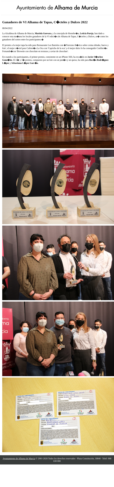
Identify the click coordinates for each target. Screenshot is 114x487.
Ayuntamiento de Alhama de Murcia (19, 458)
